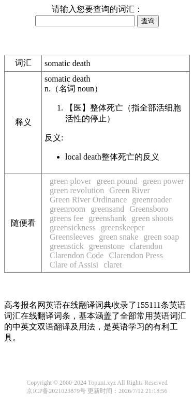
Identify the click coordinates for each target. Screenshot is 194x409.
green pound (117, 181)
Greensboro (148, 208)
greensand (107, 208)
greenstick (67, 246)
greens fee (66, 218)
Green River (129, 190)
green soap (161, 236)
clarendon (146, 246)
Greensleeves (72, 236)
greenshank (107, 218)
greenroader (151, 199)
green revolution (77, 190)
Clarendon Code (76, 255)
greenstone (107, 246)
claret (112, 264)
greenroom (67, 208)
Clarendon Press (135, 255)
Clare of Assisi (74, 264)
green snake (118, 236)
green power (163, 181)
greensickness (73, 227)
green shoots (152, 218)
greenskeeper (122, 227)
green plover (70, 181)
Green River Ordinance (88, 199)
